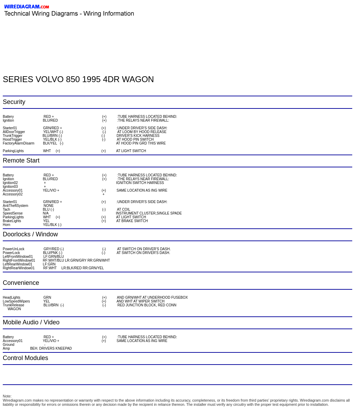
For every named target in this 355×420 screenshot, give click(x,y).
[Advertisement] (84, 33)
